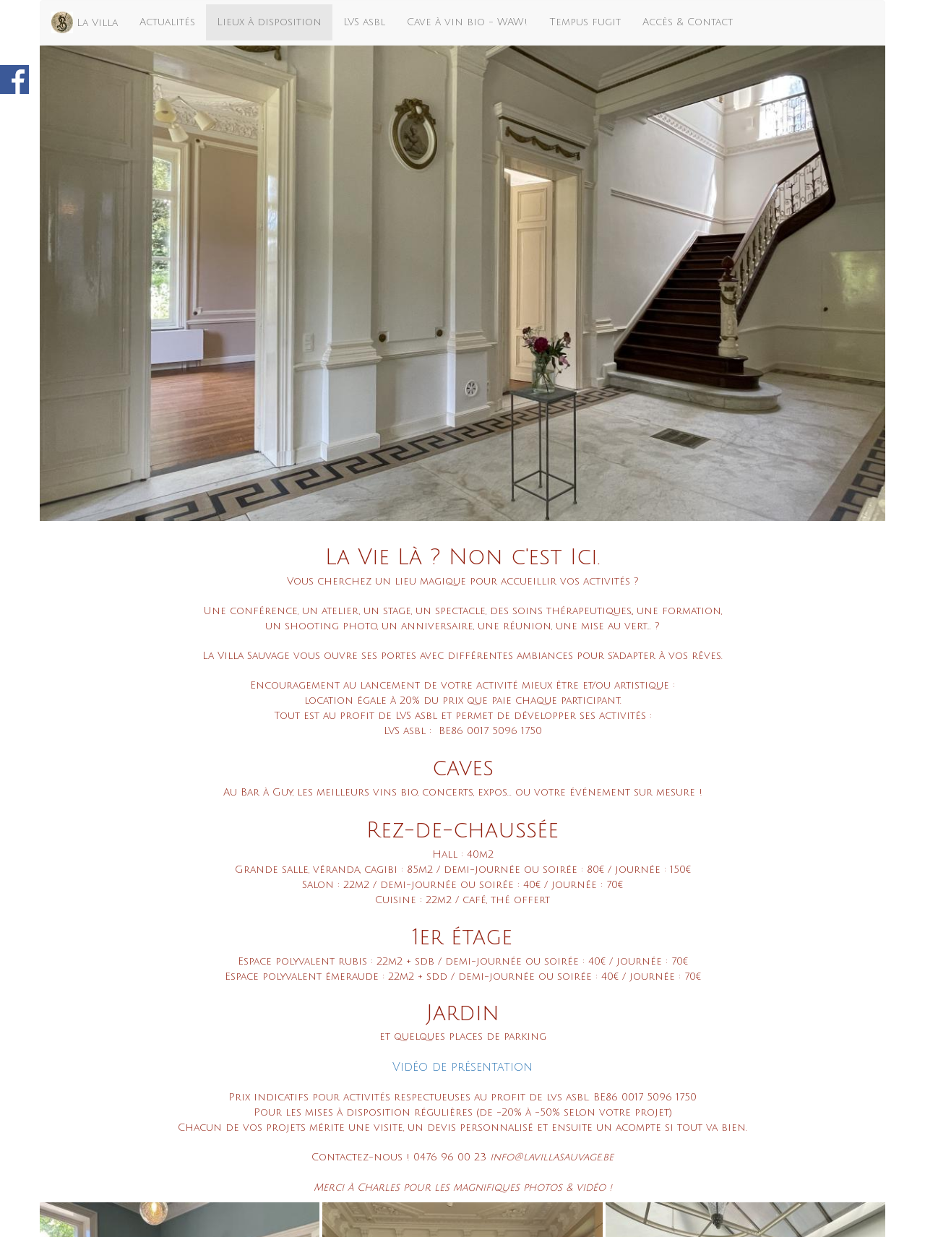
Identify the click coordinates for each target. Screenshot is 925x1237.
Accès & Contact (687, 22)
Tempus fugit (585, 22)
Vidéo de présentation (462, 1067)
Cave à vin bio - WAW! (467, 22)
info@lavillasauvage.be (552, 1157)
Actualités (167, 22)
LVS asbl (364, 22)
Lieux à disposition (269, 22)
